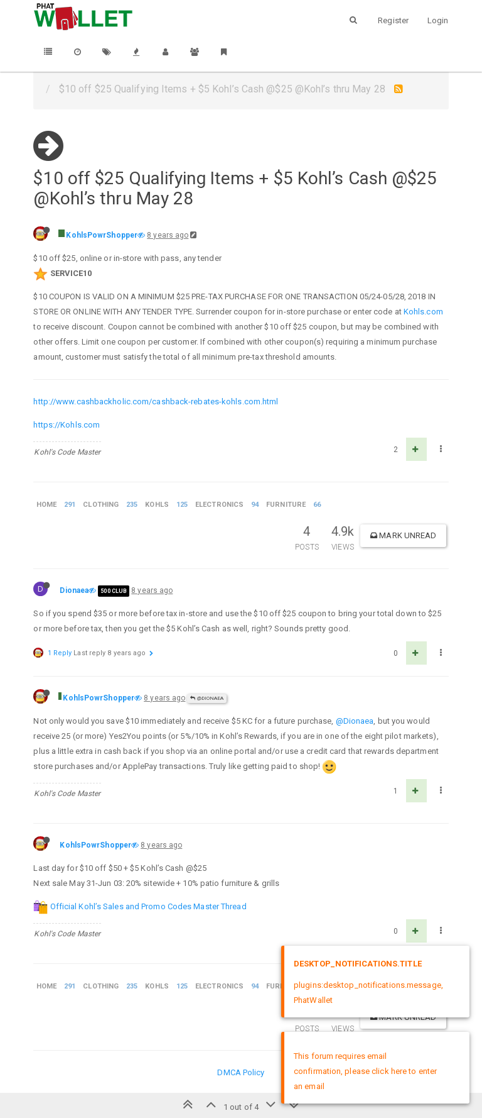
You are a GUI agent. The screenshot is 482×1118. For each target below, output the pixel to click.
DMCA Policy (240, 1072)
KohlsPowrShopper (101, 235)
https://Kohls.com (66, 424)
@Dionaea (206, 698)
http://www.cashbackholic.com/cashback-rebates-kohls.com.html (155, 401)
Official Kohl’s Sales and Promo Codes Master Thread (148, 906)
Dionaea (74, 590)
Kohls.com (423, 311)
